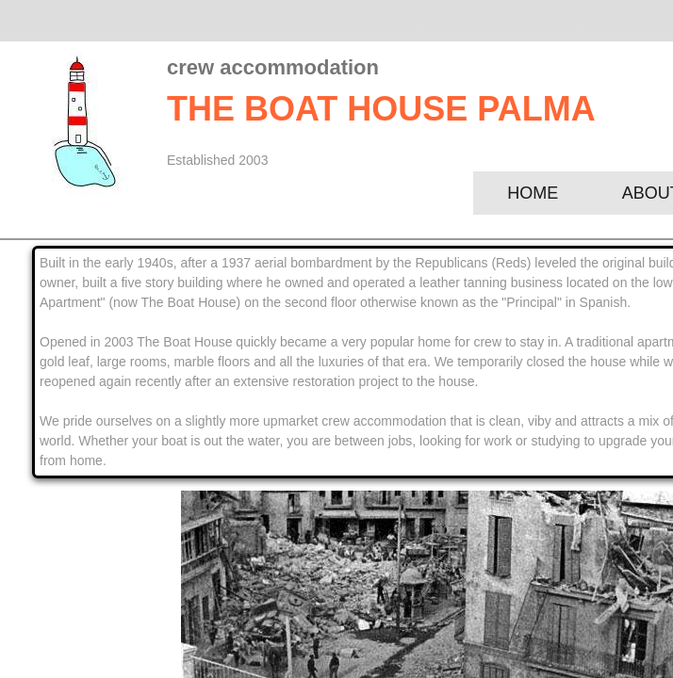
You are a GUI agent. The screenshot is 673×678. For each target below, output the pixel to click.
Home (532, 193)
